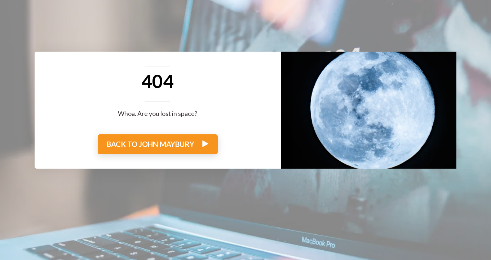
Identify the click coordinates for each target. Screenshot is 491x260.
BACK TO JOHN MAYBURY (158, 144)
